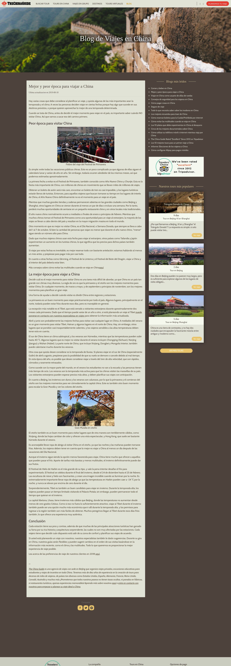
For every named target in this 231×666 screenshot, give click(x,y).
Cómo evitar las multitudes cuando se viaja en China (173, 121)
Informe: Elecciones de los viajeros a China (169, 146)
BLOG (129, 3)
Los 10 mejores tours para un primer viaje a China (172, 142)
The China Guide (36, 569)
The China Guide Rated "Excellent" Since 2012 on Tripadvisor (177, 139)
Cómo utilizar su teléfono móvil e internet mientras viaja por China (177, 134)
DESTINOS (97, 3)
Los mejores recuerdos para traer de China (169, 114)
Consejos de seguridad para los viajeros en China (172, 99)
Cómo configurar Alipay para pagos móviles (169, 150)
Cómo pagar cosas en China (163, 103)
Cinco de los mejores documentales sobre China (172, 128)
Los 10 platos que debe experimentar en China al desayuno (176, 125)
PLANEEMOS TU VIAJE (217, 4)
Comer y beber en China (161, 88)
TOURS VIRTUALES (114, 3)
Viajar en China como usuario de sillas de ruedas (171, 95)
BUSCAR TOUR (42, 3)
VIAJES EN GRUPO (80, 3)
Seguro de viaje (157, 106)
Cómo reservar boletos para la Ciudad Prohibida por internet (177, 117)
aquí (101, 267)
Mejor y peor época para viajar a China (167, 92)
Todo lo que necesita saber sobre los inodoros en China (174, 110)
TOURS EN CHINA (61, 3)
